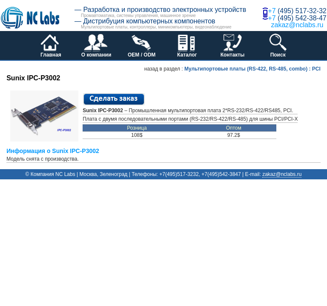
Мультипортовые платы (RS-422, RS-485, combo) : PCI (252, 69)
